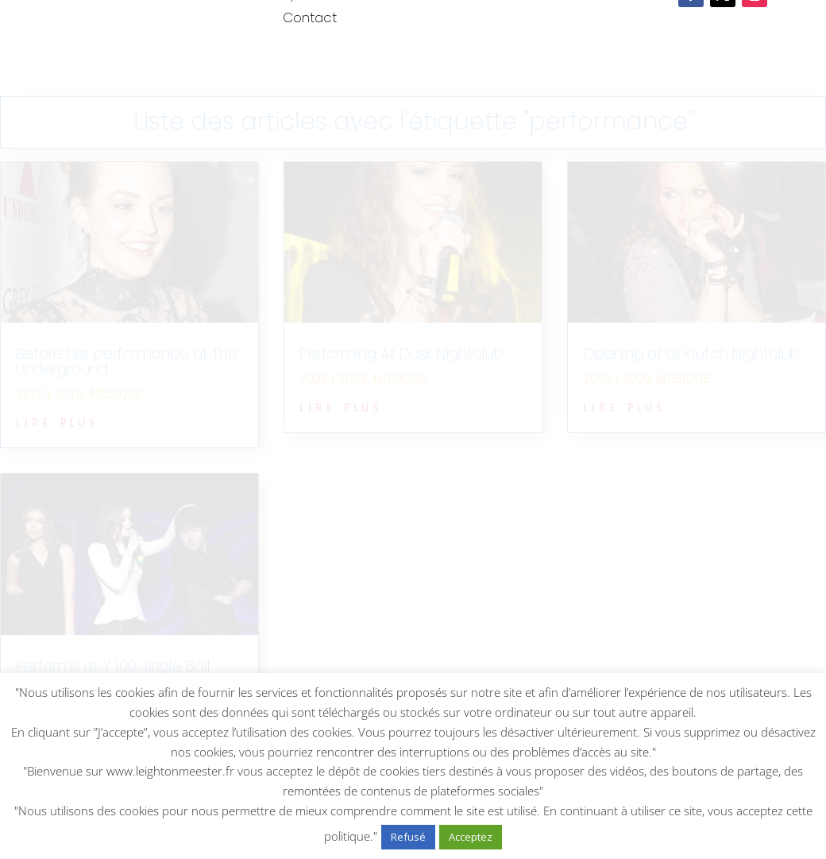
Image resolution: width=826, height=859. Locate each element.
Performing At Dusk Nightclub (401, 354)
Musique (116, 393)
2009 (352, 378)
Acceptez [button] (470, 837)
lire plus (57, 420)
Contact (310, 19)
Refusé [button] (408, 837)
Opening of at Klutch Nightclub (691, 354)
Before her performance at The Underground (126, 361)
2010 (69, 393)
